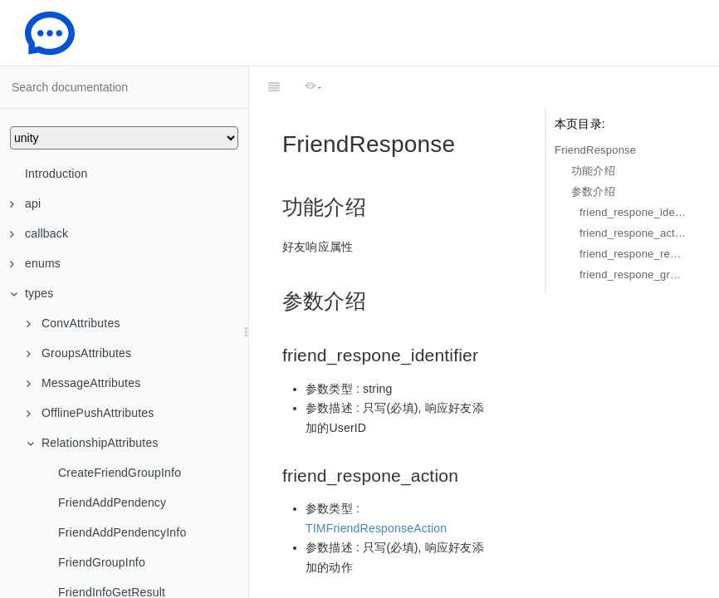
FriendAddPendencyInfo (122, 532)
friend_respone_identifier (633, 212)
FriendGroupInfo (101, 562)
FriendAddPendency (112, 502)
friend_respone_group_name (633, 274)
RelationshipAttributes (93, 442)
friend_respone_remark (633, 254)
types (31, 293)
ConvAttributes (73, 323)
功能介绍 (593, 170)
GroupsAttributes (79, 353)
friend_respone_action (633, 233)
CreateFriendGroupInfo (119, 472)
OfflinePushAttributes (90, 412)
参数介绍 (593, 191)
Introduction (56, 173)
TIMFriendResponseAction (376, 486)
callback (39, 233)
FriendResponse (595, 150)
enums (35, 263)
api (25, 203)
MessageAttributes (83, 383)
